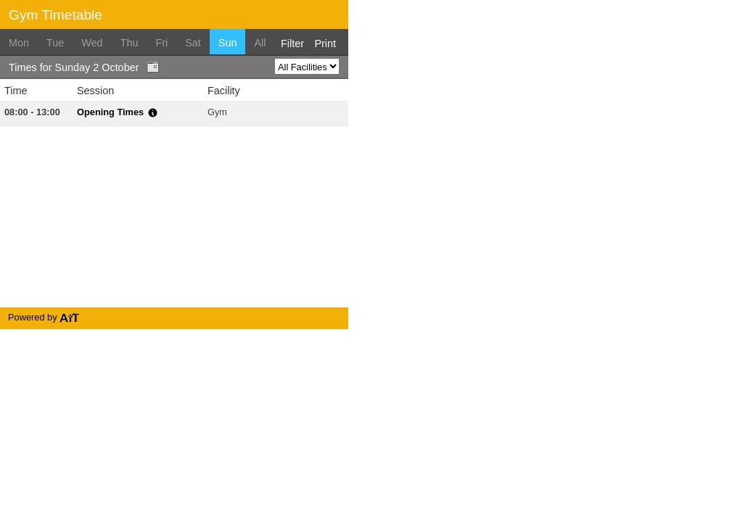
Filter (292, 43)
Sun (227, 43)
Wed (91, 43)
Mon (19, 43)
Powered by (44, 317)
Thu (129, 43)
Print (325, 43)
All (260, 43)
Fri (161, 43)
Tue (55, 43)
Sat (193, 43)
